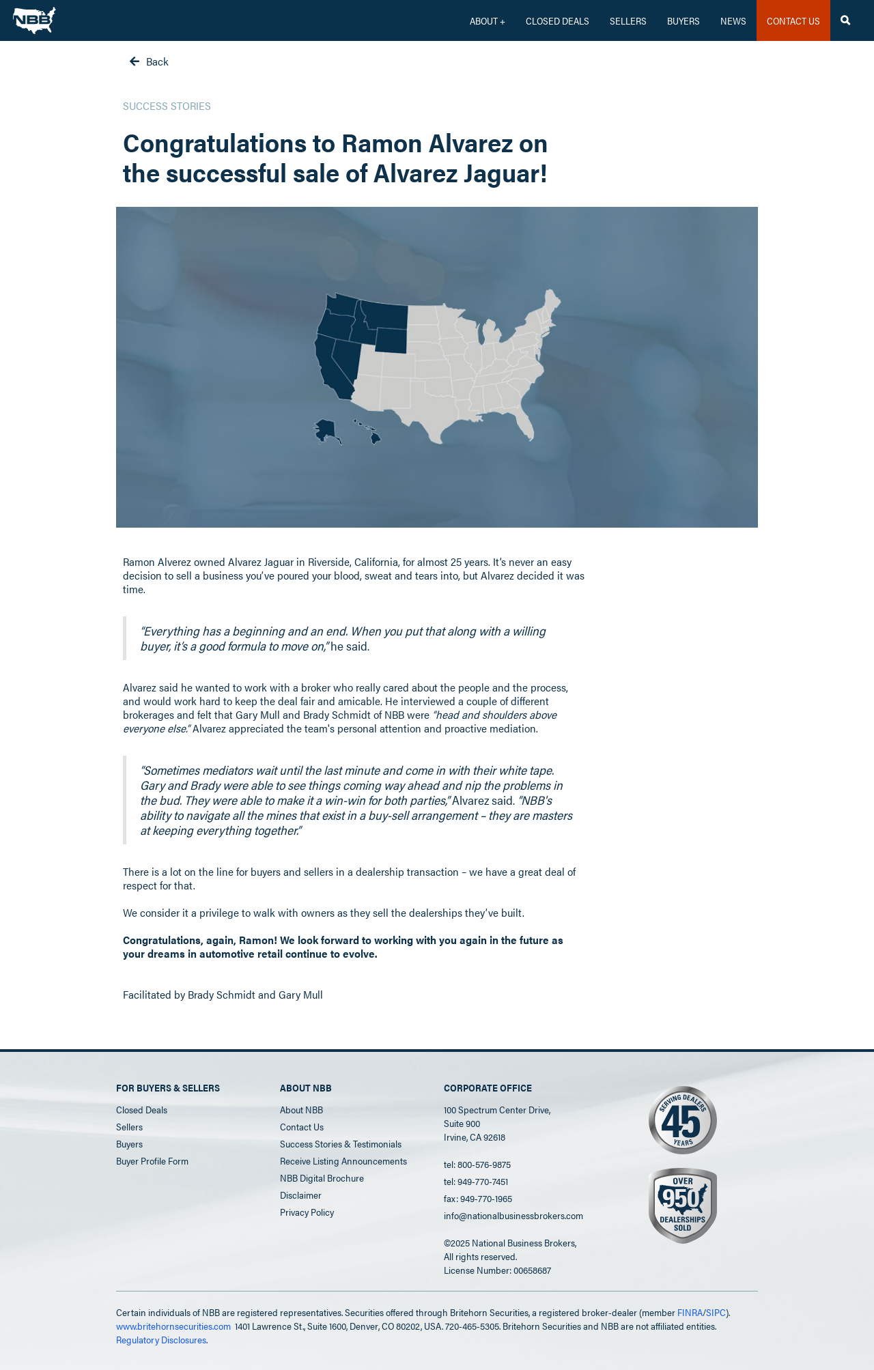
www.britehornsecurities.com (173, 1325)
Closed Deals (141, 1109)
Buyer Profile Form (152, 1160)
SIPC (716, 1312)
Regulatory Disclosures (161, 1339)
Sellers (628, 20)
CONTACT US (793, 20)
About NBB (301, 1109)
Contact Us (302, 1126)
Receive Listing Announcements (343, 1160)
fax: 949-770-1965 (478, 1198)
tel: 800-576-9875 (477, 1164)
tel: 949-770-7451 (476, 1181)
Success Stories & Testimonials (340, 1143)
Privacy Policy (307, 1211)
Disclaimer (301, 1194)
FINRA (690, 1312)
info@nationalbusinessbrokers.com (513, 1215)
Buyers (683, 20)
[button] (488, 20)
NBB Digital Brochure (322, 1177)
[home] (34, 17)
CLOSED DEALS (557, 20)
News (733, 20)
